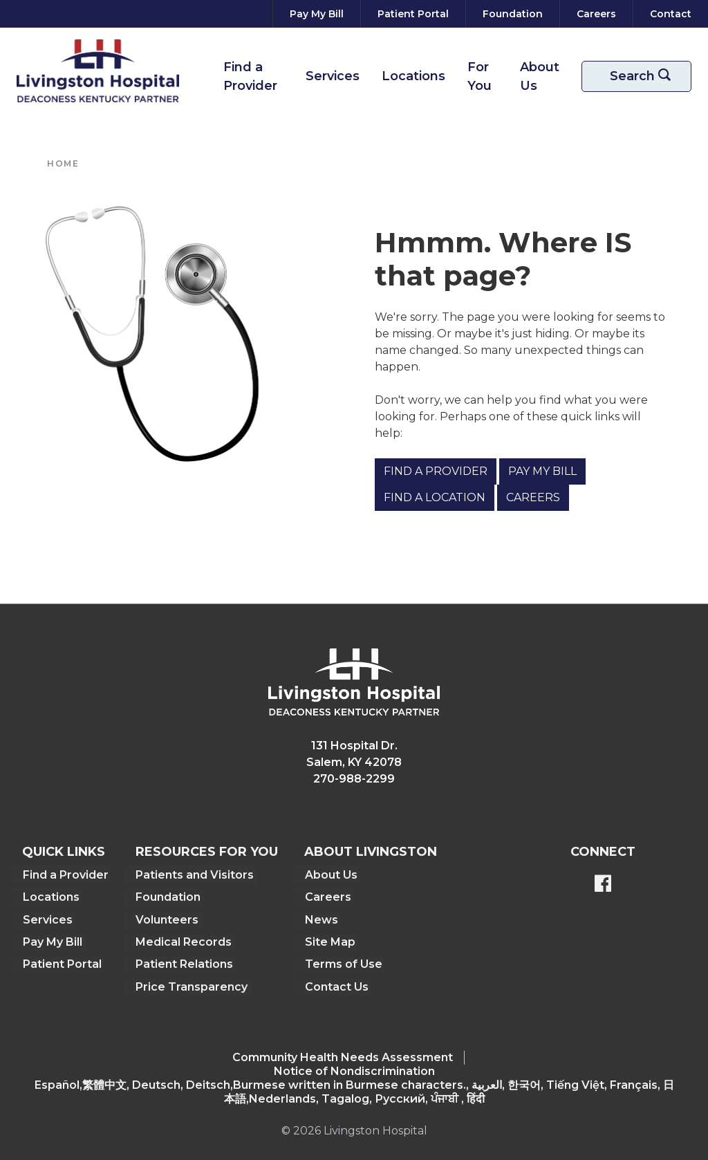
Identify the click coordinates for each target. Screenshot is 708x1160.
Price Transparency (191, 985)
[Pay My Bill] (316, 14)
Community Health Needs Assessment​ (342, 1056)
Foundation (167, 897)
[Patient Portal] (413, 14)
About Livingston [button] (370, 851)
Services (333, 76)
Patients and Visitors (194, 874)
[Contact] (667, 14)
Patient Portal (61, 963)
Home (63, 163)
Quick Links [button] (63, 851)
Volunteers (166, 919)
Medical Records (183, 941)
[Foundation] (512, 14)
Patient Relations (183, 963)
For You (479, 76)
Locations (413, 76)
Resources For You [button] (206, 851)
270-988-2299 (354, 778)
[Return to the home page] (98, 71)
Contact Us (336, 985)
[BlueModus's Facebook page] (603, 884)
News (320, 919)
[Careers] (596, 14)
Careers (533, 497)
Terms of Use (343, 963)
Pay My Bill (542, 471)
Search (645, 76)
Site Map (329, 941)
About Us (539, 76)
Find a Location (434, 497)
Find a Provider (250, 76)
